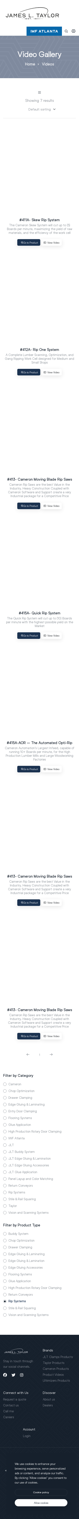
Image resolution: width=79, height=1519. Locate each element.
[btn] (41, 1492)
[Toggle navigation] (73, 31)
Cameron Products (56, 1368)
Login (27, 1436)
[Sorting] (39, 109)
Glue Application (19, 1124)
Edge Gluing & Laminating (26, 1104)
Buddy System (18, 1233)
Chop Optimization (21, 1091)
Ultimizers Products (56, 1380)
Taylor (12, 1206)
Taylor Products (53, 1363)
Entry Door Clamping (22, 1111)
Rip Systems (16, 1192)
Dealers (48, 1405)
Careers (8, 1417)
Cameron (14, 1084)
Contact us (11, 1405)
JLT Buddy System (21, 1152)
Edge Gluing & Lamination (26, 1261)
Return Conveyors (20, 1185)
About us (49, 1399)
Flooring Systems (20, 1118)
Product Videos (53, 1374)
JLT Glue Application (22, 1172)
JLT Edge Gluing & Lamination (29, 1158)
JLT (11, 1145)
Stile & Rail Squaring (22, 1199)
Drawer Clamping (20, 1097)
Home (30, 64)
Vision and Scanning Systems (28, 1212)
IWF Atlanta (16, 1138)
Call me (8, 1411)
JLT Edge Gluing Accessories (28, 1165)
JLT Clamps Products (58, 1357)
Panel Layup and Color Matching (30, 1179)
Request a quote (14, 1399)
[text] (41, 1502)
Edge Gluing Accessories (25, 1267)
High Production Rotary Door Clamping (35, 1131)
